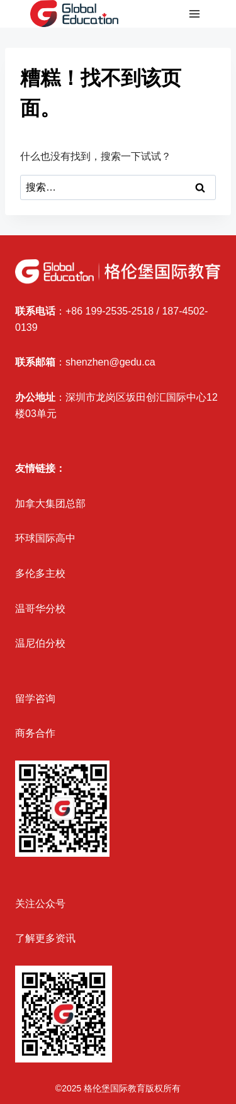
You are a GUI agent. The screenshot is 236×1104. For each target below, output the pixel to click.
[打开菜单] (194, 14)
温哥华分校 (40, 608)
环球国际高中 (45, 538)
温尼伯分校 (40, 643)
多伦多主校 (40, 573)
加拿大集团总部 (50, 503)
